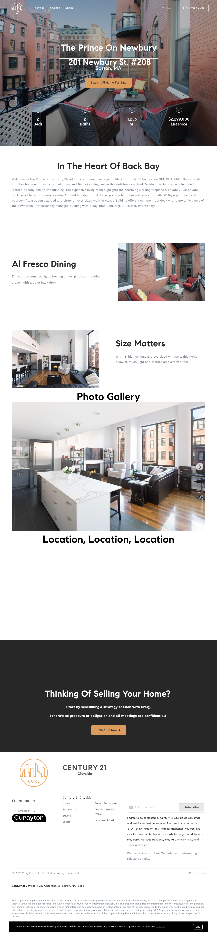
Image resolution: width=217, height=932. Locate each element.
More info (160, 927)
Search (70, 8)
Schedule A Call (104, 820)
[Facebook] (13, 801)
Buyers (40, 8)
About (66, 803)
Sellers (55, 8)
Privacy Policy (197, 873)
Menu (166, 8)
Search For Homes (106, 803)
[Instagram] (34, 801)
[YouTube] (27, 801)
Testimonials (70, 809)
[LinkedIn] (20, 801)
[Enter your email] (156, 807)
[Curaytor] (29, 821)
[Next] (199, 466)
